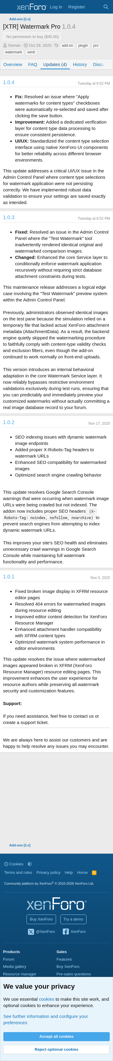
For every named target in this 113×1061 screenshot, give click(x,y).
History (80, 64)
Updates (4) (55, 64)
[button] (30, 864)
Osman (14, 45)
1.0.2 (8, 422)
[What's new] (94, 6)
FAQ (32, 64)
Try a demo (73, 919)
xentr (31, 52)
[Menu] (8, 7)
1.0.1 (8, 577)
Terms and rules (18, 872)
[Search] (106, 6)
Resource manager (19, 974)
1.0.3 (8, 217)
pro (96, 45)
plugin (83, 45)
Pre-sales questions (74, 974)
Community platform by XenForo (49, 883)
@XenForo (41, 932)
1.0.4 (8, 82)
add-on (67, 45)
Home (82, 872)
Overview (12, 64)
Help (69, 872)
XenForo (74, 932)
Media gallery (14, 966)
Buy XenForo (41, 919)
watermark (13, 52)
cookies (46, 999)
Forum (8, 959)
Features (64, 959)
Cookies (14, 864)
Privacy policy (48, 872)
